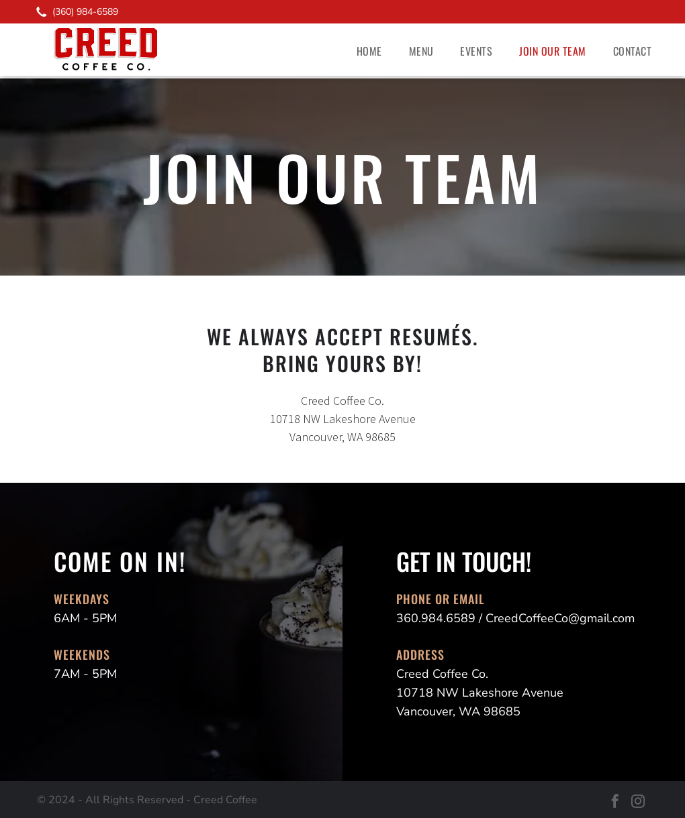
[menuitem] (369, 51)
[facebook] (615, 803)
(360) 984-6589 (85, 11)
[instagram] (638, 803)
